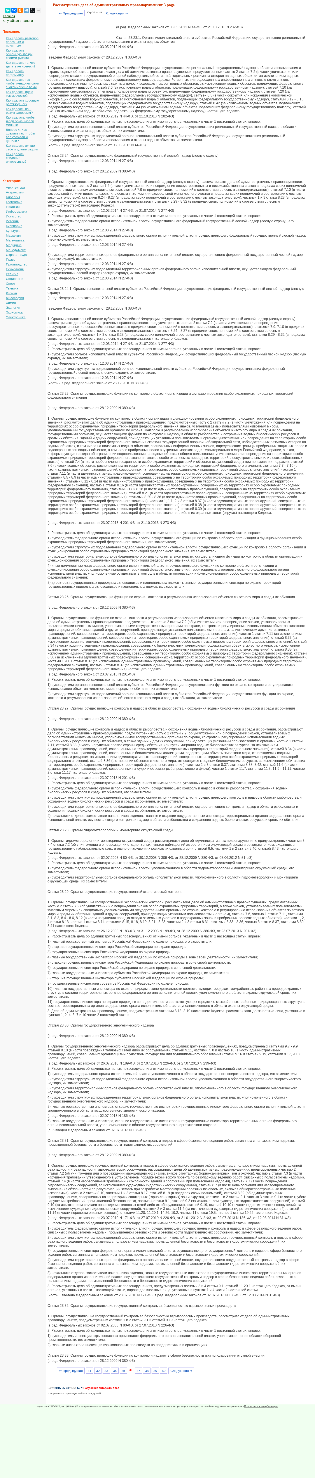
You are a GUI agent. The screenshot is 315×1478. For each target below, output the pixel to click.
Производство (16, 264)
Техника (12, 288)
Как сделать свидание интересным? (16, 157)
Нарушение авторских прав (101, 1388)
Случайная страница (18, 20)
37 (138, 1371)
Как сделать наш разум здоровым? (19, 110)
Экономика (14, 312)
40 (164, 1371)
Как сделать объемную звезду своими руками (19, 54)
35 (123, 1371)
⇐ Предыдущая (71, 13)
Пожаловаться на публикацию (261, 1406)
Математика (15, 240)
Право (11, 259)
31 (89, 1371)
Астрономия (15, 192)
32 (98, 1371)
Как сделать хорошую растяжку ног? (22, 102)
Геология (13, 206)
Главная (9, 16)
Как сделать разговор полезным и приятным (22, 41)
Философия (15, 298)
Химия (11, 303)
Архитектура (15, 187)
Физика (11, 293)
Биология (13, 197)
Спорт (10, 283)
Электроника (16, 317)
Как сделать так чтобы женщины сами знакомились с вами (22, 83)
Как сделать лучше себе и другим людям (22, 147)
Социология (15, 279)
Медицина (13, 245)
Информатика (16, 211)
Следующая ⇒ (117, 13)
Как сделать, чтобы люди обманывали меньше (20, 121)
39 (155, 1371)
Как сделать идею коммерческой (19, 93)
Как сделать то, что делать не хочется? (20, 64)
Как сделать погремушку (15, 73)
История (12, 221)
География (14, 202)
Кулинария (14, 226)
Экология (13, 307)
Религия (12, 274)
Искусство (13, 216)
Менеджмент (16, 250)
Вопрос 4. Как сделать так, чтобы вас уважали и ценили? (20, 135)
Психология (15, 269)
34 (115, 1371)
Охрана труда (16, 255)
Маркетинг (14, 235)
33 (106, 1371)
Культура (12, 231)
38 (147, 1371)
